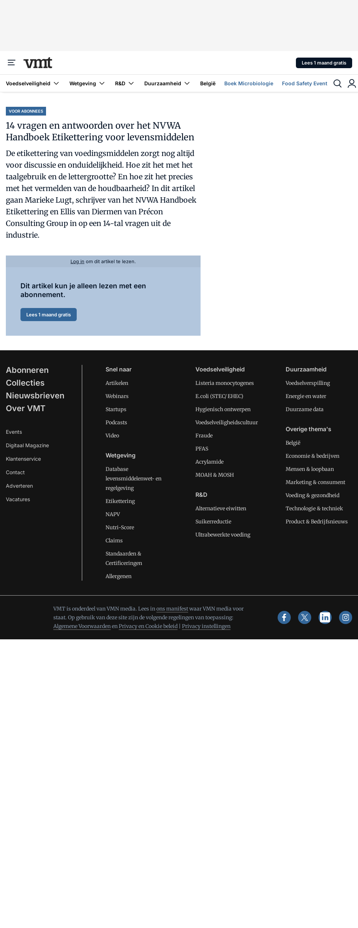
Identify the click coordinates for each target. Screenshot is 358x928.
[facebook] (284, 617)
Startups (116, 409)
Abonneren (27, 370)
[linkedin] (325, 617)
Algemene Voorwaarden (82, 626)
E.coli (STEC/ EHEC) (219, 396)
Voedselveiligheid (33, 83)
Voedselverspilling (308, 383)
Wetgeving (87, 83)
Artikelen (117, 383)
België (208, 83)
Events (14, 432)
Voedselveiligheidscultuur (226, 422)
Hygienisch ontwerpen (223, 409)
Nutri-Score (120, 527)
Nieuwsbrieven (35, 395)
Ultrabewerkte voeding (222, 534)
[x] (304, 617)
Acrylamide (209, 462)
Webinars (117, 396)
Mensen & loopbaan (310, 469)
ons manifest (172, 608)
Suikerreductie (213, 521)
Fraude (204, 435)
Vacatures (18, 499)
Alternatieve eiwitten (220, 508)
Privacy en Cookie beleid (148, 626)
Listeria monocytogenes (224, 383)
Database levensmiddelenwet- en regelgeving (133, 478)
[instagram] (345, 617)
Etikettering (120, 501)
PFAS (201, 448)
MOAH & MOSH (214, 475)
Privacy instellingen (206, 626)
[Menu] (12, 62)
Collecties (25, 382)
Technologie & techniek (314, 508)
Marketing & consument (315, 482)
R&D (125, 83)
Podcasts (116, 422)
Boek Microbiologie (248, 83)
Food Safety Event (304, 83)
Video (112, 435)
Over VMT (26, 408)
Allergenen (119, 576)
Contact (15, 472)
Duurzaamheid (167, 83)
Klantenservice (23, 459)
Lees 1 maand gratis (324, 63)
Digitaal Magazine (27, 445)
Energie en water (306, 396)
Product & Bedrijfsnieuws (317, 521)
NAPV (113, 514)
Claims (114, 540)
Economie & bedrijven (312, 456)
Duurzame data (305, 409)
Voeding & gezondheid (312, 495)
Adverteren (19, 486)
